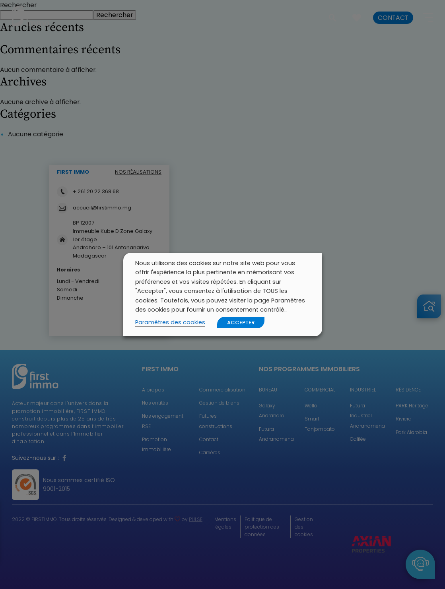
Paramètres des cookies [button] (170, 322)
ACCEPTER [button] (241, 322)
